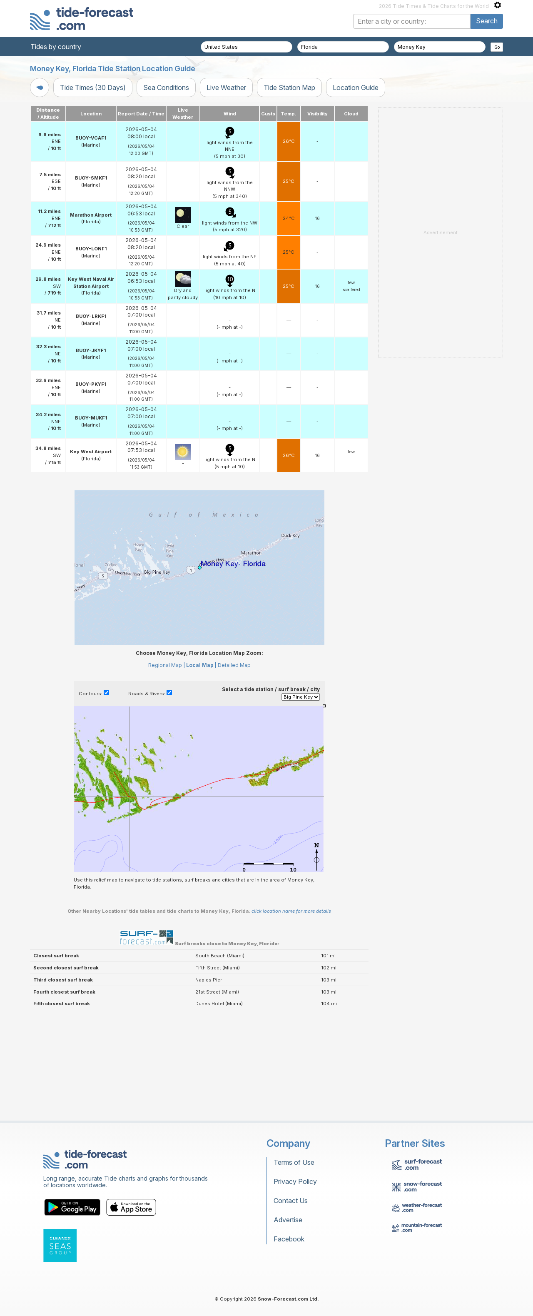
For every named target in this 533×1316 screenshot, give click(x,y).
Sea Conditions (166, 87)
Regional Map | (166, 665)
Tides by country (55, 46)
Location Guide (356, 87)
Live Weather (226, 87)
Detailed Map (234, 665)
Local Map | (201, 665)
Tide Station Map (289, 87)
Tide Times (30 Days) (93, 87)
